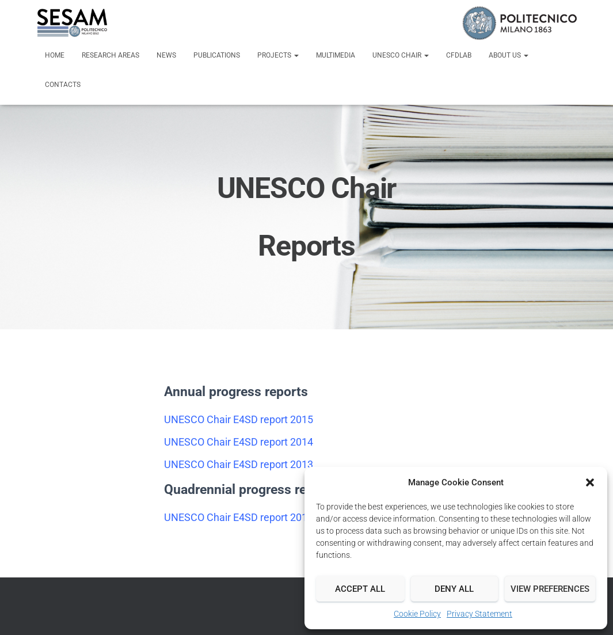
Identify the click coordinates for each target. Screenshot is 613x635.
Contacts (63, 85)
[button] (590, 482)
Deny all (454, 589)
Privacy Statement (479, 613)
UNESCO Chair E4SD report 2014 (238, 442)
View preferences (550, 589)
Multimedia (335, 55)
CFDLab (458, 55)
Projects (278, 55)
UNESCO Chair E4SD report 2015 (238, 419)
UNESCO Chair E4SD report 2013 (238, 464)
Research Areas (110, 55)
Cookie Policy (417, 613)
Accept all (360, 589)
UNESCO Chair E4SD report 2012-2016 (251, 517)
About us (508, 55)
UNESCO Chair (400, 55)
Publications (216, 55)
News (166, 55)
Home (54, 55)
